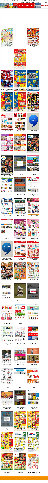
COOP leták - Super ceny (34, 280)
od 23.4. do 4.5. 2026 (34, 215)
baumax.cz (21, 408)
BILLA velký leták (34, 429)
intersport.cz (34, 344)
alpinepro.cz (34, 174)
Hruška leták (20, 472)
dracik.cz (7, 344)
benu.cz (7, 195)
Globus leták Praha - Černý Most (34, 472)
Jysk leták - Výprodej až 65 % (7, 259)
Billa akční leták (7, 451)
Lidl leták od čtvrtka (20, 110)
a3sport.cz (21, 217)
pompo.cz (34, 302)
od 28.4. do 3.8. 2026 (7, 45)
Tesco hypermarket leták (34, 451)
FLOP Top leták (7, 472)
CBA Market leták (34, 259)
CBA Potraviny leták (20, 259)
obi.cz (34, 387)
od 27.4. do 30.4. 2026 (7, 109)
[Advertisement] (20, 16)
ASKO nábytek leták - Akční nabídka (20, 153)
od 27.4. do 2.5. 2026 (20, 130)
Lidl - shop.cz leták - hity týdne (34, 89)
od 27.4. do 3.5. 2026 (20, 88)
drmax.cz (20, 323)
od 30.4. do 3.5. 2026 (20, 109)
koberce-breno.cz (7, 429)
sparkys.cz (21, 174)
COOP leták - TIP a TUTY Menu (20, 280)
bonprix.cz (34, 365)
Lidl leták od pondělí (7, 110)
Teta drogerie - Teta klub (20, 238)
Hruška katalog (7, 46)
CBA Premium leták (7, 131)
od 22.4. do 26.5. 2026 (34, 130)
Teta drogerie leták (34, 238)
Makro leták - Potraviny (7, 280)
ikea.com (34, 408)
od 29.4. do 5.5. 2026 (20, 66)
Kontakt (31, 478)
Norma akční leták (34, 110)
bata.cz (20, 302)
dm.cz (34, 323)
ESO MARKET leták (34, 46)
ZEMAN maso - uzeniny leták (20, 131)
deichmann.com (21, 365)
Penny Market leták (20, 68)
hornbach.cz (7, 408)
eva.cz (7, 387)
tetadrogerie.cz (7, 323)
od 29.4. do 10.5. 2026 (34, 45)
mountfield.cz (34, 195)
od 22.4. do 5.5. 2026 (34, 151)
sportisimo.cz (20, 344)
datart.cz (20, 387)
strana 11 (35, 0)
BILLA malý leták (21, 429)
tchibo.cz (7, 302)
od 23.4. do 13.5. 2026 (7, 151)
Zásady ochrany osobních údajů (22, 478)
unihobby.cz (7, 238)
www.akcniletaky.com (11, 478)
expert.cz (21, 195)
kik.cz (7, 365)
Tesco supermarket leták (20, 451)
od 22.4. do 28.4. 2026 (21, 173)
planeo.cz (7, 217)
